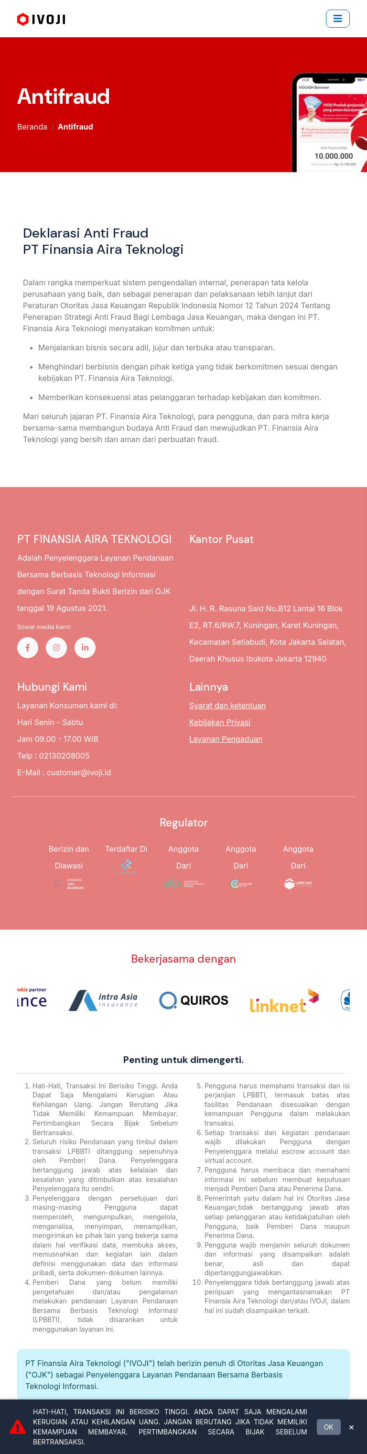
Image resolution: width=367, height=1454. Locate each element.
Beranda (32, 126)
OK (329, 1427)
